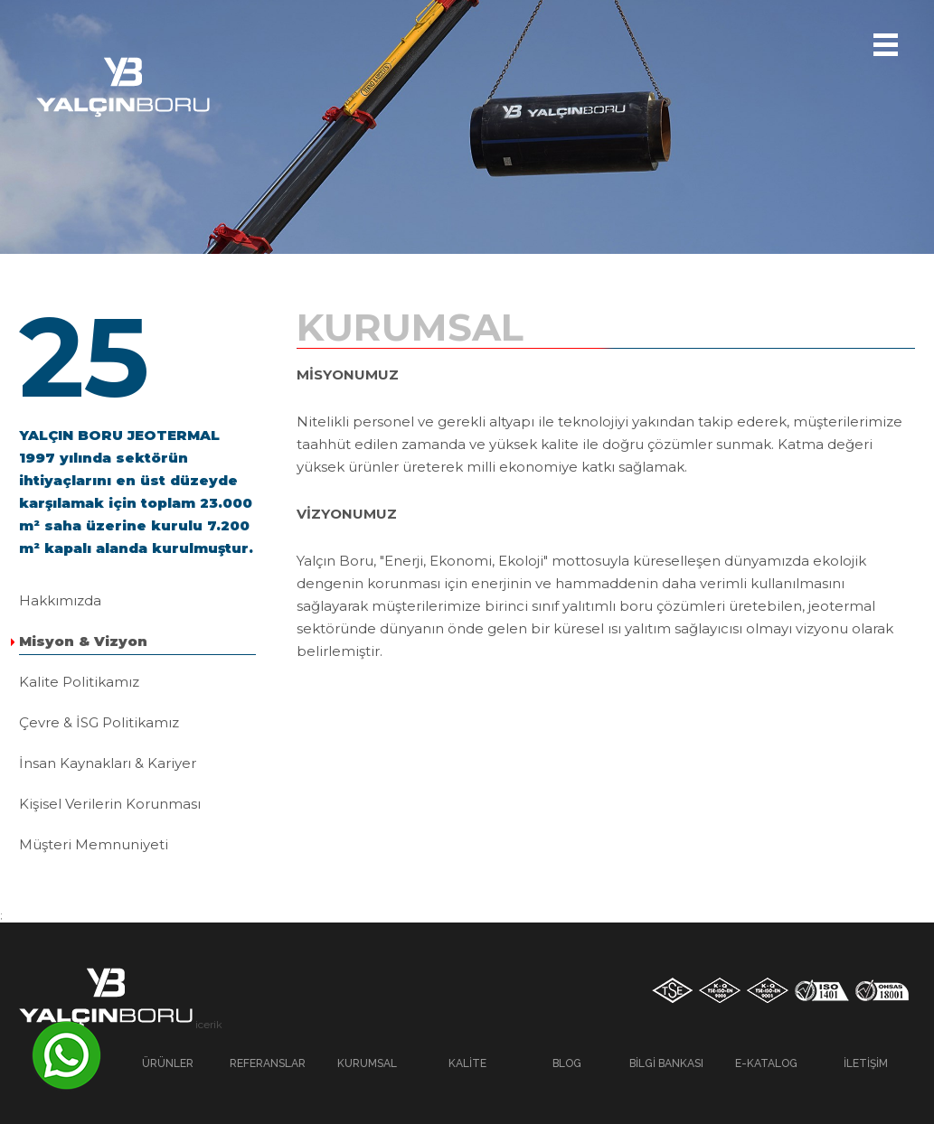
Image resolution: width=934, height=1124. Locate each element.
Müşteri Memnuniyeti (93, 844)
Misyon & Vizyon (83, 641)
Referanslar (268, 1063)
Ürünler (167, 1063)
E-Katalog (766, 1063)
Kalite (467, 1063)
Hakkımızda (60, 600)
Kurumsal (367, 1063)
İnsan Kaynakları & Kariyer (107, 763)
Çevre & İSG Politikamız (99, 722)
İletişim (866, 1063)
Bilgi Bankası (666, 1063)
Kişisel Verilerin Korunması (110, 803)
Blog (566, 1063)
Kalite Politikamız (79, 681)
